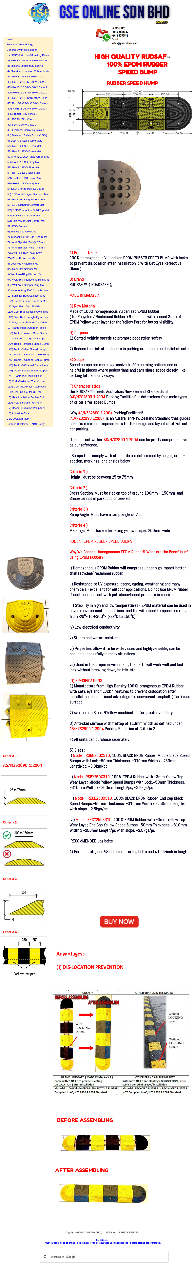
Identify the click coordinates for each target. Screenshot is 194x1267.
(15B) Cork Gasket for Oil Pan (24, 391)
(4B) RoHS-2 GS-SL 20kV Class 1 (27, 81)
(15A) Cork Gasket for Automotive (26, 386)
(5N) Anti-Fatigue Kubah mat (23, 215)
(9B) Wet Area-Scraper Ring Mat (26, 285)
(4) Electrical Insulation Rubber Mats (27, 71)
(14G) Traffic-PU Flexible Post (24, 375)
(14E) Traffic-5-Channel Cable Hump (27, 365)
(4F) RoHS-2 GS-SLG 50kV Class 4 (27, 103)
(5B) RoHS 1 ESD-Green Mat (24, 151)
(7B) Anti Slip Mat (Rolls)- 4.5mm (26, 247)
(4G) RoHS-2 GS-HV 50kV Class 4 (27, 108)
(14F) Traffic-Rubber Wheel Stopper (27, 370)
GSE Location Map (18, 418)
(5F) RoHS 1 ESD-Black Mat (23, 172)
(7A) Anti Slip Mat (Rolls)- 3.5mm (26, 242)
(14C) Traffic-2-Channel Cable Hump (27, 354)
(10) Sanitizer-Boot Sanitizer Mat (26, 295)
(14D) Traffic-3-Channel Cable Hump (27, 359)
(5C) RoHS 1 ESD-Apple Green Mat (27, 156)
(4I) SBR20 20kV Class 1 (21, 119)
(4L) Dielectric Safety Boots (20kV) (27, 135)
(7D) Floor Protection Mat (21, 258)
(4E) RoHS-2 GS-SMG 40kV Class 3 (27, 97)
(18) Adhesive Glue (18, 413)
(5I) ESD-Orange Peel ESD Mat (25, 188)
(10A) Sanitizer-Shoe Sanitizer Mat (27, 301)
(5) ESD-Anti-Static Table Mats (24, 140)
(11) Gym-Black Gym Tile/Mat (24, 306)
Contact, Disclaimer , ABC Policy (26, 424)
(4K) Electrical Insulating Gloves (25, 130)
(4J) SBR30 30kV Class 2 (21, 124)
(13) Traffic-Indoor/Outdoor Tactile (26, 327)
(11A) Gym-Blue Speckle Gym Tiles (27, 311)
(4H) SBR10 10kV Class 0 (22, 113)
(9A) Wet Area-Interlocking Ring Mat (27, 279)
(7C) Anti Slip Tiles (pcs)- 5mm (24, 252)
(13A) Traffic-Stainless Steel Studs (27, 333)
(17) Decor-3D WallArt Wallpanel (26, 407)
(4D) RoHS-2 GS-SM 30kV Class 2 (27, 92)
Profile (10, 39)
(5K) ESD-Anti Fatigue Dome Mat (26, 199)
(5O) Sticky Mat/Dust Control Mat (26, 220)
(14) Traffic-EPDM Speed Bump (25, 338)
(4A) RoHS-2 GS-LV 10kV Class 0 (26, 76)
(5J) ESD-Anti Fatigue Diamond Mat (27, 194)
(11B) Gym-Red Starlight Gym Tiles (27, 317)
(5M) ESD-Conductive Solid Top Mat (27, 210)
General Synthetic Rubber (22, 49)
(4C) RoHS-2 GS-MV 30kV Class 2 (27, 87)
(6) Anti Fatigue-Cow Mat (21, 231)
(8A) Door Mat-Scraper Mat (22, 268)
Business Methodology (20, 44)
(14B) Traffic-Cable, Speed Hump (26, 349)
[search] (103, 1257)
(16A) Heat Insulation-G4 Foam (25, 402)
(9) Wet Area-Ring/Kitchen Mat (24, 274)
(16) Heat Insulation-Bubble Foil (25, 397)
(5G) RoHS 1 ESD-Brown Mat (24, 178)
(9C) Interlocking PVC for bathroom (27, 290)
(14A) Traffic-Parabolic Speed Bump (27, 343)
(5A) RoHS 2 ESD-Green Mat (24, 146)
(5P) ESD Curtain (17, 226)
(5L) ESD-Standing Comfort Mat (25, 204)
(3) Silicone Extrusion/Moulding (25, 65)
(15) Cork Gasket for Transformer (26, 381)
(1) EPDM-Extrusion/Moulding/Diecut (27, 55)
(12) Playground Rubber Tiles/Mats (27, 322)
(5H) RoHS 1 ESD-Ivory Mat (23, 183)
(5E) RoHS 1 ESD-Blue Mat (23, 167)
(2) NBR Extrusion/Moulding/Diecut (27, 60)
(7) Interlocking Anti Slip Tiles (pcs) (27, 236)
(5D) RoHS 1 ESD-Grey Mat (23, 162)
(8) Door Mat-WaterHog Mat (23, 263)
